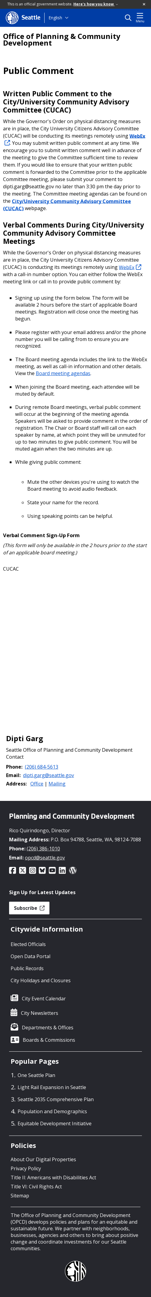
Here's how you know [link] (95, 4)
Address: (16, 783)
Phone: (14, 766)
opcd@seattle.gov (45, 857)
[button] (144, 4)
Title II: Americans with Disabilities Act (53, 1177)
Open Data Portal (30, 956)
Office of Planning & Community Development (61, 39)
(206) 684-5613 (41, 766)
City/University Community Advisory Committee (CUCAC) (67, 205)
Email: (13, 775)
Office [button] (36, 783)
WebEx (130, 267)
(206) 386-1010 (43, 848)
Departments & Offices (47, 1027)
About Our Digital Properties (43, 1159)
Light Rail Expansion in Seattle (52, 1087)
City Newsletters (39, 1013)
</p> (75, 644)
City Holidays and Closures (41, 980)
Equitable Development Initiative (55, 1123)
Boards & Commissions (49, 1040)
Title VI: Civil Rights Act (36, 1186)
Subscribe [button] (29, 908)
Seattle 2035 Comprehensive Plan (56, 1099)
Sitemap (20, 1195)
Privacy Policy (26, 1168)
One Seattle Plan (36, 1075)
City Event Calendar (44, 998)
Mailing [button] (57, 783)
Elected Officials (28, 944)
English (55, 18)
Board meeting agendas (63, 373)
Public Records (27, 968)
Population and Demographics (52, 1111)
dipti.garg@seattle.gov (48, 775)
